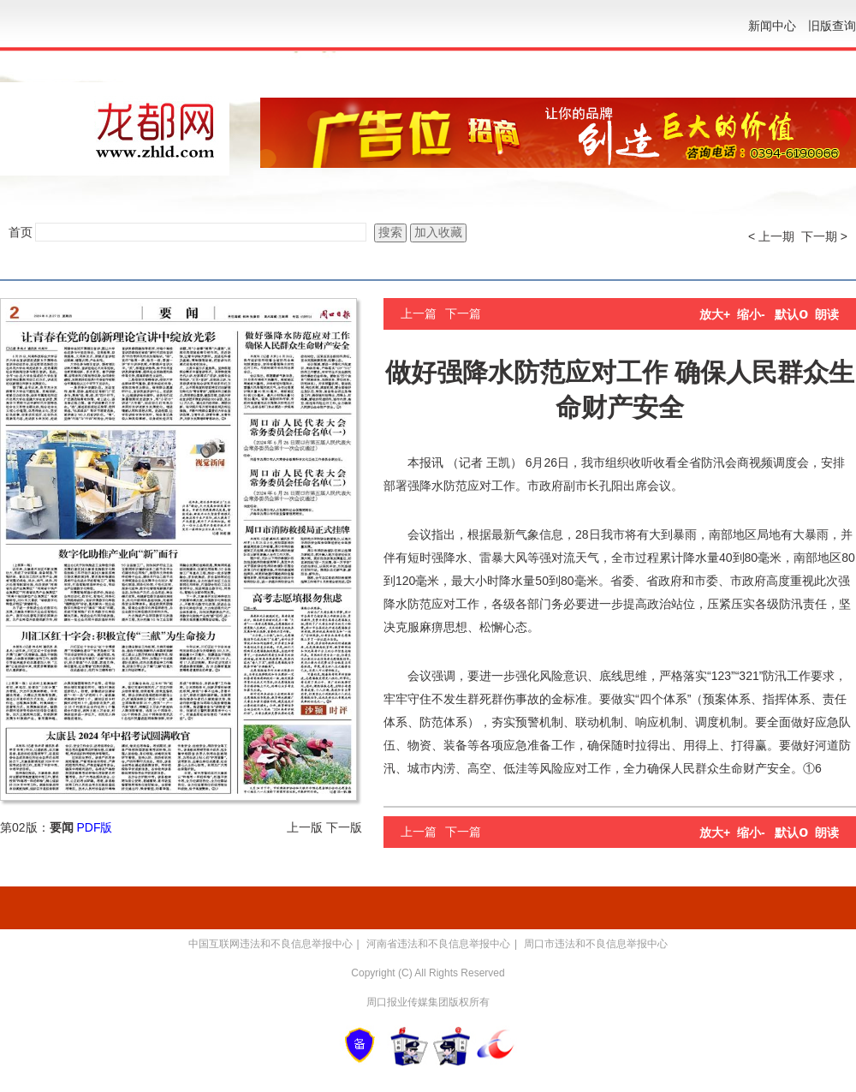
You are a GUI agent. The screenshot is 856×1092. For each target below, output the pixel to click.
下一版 (344, 827)
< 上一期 (771, 236)
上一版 (305, 827)
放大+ (714, 314)
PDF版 (94, 827)
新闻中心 (772, 26)
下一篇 (463, 313)
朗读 (827, 314)
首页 (21, 232)
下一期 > (824, 236)
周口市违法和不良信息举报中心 (596, 944)
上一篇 (419, 313)
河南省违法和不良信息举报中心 (438, 944)
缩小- (751, 314)
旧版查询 (832, 26)
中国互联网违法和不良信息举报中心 (270, 944)
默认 (791, 314)
